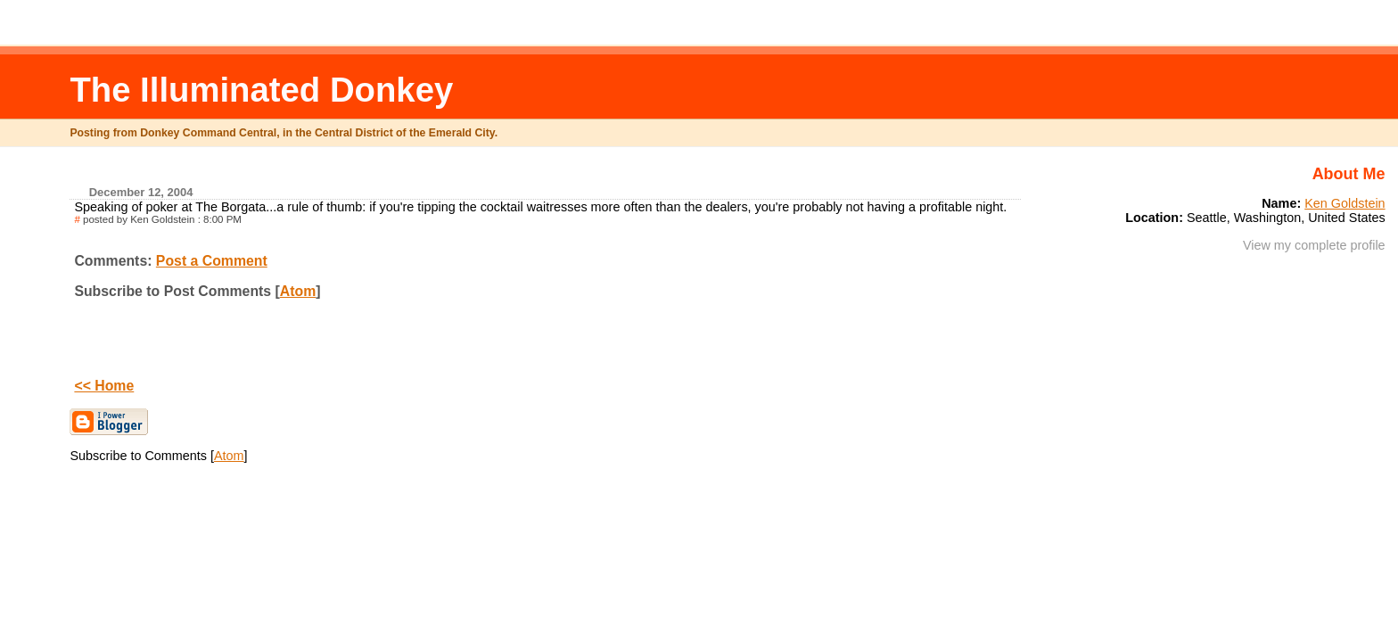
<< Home (104, 385)
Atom (298, 291)
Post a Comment (211, 260)
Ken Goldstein (1344, 203)
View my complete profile (1314, 245)
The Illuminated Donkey (261, 89)
